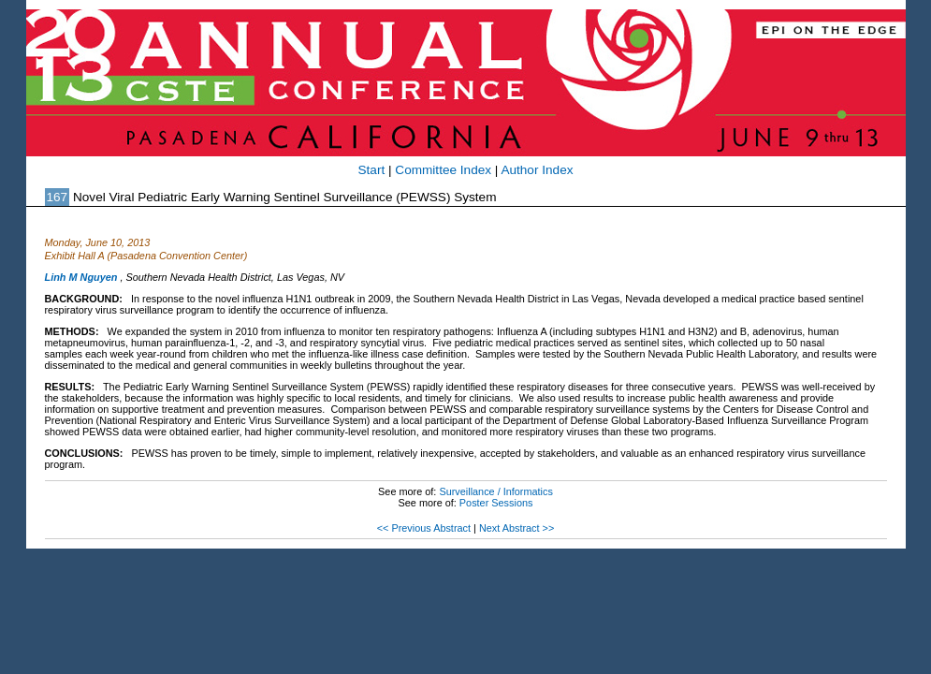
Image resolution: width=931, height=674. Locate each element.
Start (371, 170)
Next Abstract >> (516, 528)
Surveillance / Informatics (495, 491)
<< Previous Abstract (424, 528)
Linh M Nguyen (81, 277)
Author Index (537, 170)
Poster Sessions (496, 502)
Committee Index (443, 170)
